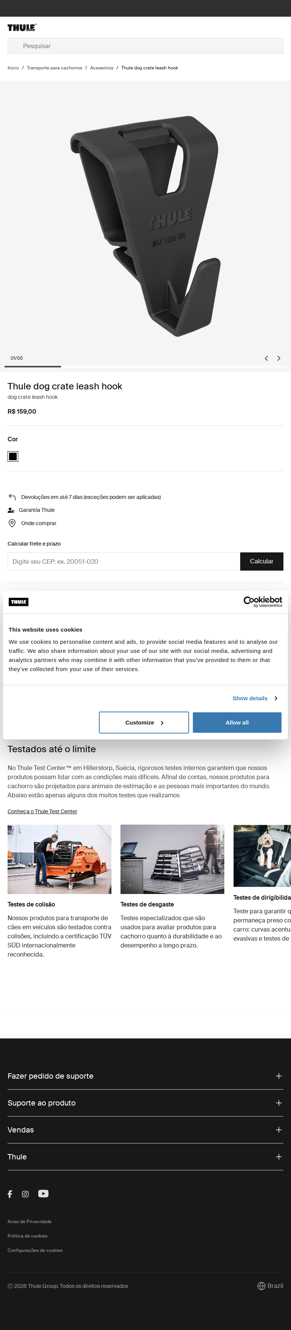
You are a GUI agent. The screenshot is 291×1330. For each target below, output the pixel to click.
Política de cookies (27, 1236)
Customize (144, 722)
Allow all (237, 722)
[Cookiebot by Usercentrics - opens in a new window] (249, 602)
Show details (250, 698)
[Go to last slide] (266, 358)
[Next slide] (278, 358)
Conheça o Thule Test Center (42, 811)
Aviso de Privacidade (30, 1222)
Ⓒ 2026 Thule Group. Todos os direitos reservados (68, 1286)
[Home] (54, 27)
